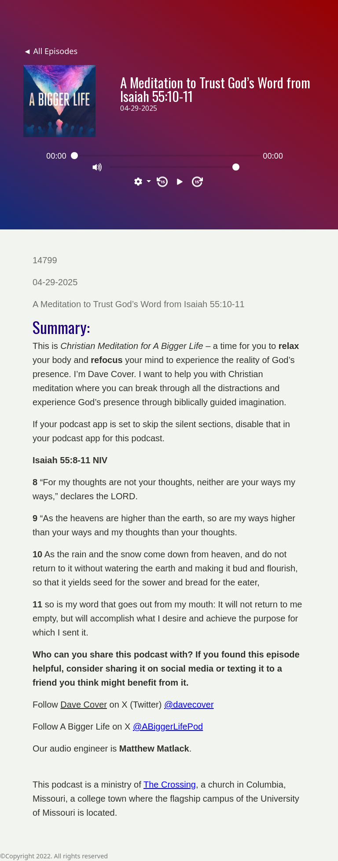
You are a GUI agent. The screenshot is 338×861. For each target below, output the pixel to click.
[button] (143, 182)
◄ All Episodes (50, 51)
